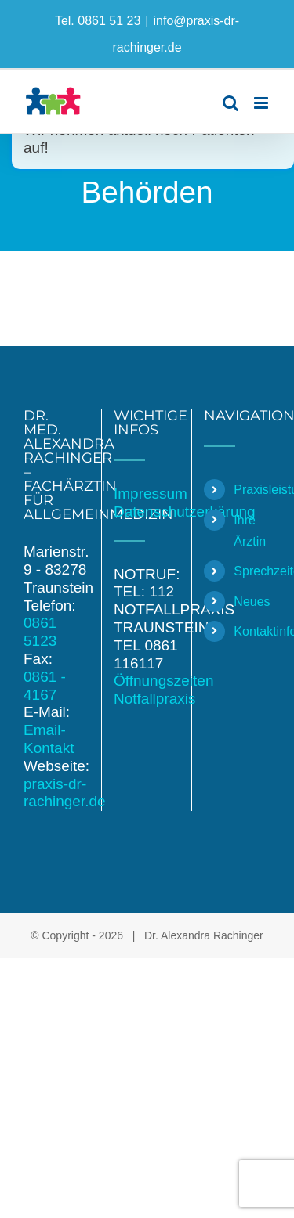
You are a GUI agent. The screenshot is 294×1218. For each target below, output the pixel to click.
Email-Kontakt (49, 739)
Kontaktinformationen (252, 631)
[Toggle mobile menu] (262, 103)
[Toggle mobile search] (230, 103)
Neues (252, 601)
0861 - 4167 (45, 685)
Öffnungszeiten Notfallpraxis (163, 689)
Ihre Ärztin (250, 531)
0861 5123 (40, 631)
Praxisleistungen (252, 489)
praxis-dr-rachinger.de (65, 793)
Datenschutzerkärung (185, 511)
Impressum (150, 493)
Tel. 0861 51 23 (97, 20)
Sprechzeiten (252, 571)
